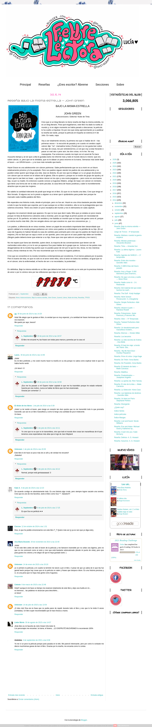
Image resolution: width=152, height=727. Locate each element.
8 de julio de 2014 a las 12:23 (32, 488)
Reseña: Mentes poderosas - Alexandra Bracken (125, 242)
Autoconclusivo (25, 297)
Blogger (84, 720)
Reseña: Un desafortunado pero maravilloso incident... (126, 329)
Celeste (17, 585)
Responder (18, 326)
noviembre (119, 206)
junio (117, 223)
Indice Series (119, 411)
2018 (115, 187)
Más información (123, 725)
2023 (115, 170)
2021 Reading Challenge (126, 540)
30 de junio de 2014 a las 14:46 (33, 355)
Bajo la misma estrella (39, 297)
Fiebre (122, 544)
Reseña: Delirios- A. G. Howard (126, 437)
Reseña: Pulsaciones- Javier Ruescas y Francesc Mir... (125, 314)
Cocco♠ (17, 526)
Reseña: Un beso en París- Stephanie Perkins (124, 400)
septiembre (119, 213)
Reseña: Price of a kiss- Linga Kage (128, 356)
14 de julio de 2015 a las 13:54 (35, 605)
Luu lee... (126, 484)
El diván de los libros (23, 406)
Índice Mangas (120, 418)
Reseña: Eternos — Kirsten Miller (127, 333)
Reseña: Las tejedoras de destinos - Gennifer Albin (127, 394)
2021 (115, 176)
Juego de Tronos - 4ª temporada (126, 232)
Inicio (58, 695)
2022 (115, 173)
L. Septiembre (27, 336)
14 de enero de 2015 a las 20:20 (35, 564)
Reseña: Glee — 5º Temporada (126, 319)
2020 (115, 180)
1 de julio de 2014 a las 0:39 (43, 406)
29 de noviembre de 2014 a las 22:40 (45, 542)
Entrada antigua (97, 695)
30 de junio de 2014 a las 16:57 (49, 336)
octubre (118, 210)
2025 (115, 163)
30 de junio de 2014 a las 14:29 (30, 314)
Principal (25, 84)
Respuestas (21, 331)
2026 (115, 159)
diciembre (119, 203)
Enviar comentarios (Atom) (29, 699)
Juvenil (59, 297)
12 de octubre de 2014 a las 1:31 (34, 526)
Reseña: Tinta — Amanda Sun (126, 246)
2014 (115, 200)
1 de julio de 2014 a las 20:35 (34, 449)
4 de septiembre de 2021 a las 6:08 (36, 640)
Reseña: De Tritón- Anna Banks (126, 360)
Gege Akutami (123, 514)
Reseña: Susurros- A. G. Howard (127, 441)
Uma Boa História (124, 488)
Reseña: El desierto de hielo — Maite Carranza (126, 368)
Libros (65, 297)
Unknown (18, 449)
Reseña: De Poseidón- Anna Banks (127, 363)
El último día (122, 498)
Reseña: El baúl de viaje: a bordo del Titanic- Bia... (127, 346)
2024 (115, 166)
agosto (117, 217)
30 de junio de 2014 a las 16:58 (49, 382)
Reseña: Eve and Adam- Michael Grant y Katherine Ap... (127, 428)
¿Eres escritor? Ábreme (72, 84)
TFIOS (87, 297)
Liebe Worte (19, 622)
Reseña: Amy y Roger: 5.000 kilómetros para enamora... (125, 273)
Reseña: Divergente (122, 404)
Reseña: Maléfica (121, 372)
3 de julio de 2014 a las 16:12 (48, 469)
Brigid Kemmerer (124, 501)
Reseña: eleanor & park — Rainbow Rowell (124, 309)
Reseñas (44, 84)
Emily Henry (123, 490)
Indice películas (120, 414)
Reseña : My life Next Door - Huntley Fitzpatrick (125, 352)
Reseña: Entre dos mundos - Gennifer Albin (125, 262)
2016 (115, 193)
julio (116, 220)
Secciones (102, 84)
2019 (115, 183)
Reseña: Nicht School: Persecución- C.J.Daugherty (126, 298)
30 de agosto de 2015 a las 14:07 (38, 622)
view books (137, 560)
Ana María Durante (22, 542)
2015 (115, 197)
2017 (115, 190)
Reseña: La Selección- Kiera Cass (127, 390)
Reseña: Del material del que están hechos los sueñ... (127, 289)
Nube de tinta (72, 297)
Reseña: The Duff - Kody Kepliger (127, 293)
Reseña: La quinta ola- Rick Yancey (128, 381)
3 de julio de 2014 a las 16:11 (48, 428)
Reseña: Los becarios (122, 337)
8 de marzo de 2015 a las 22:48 (34, 585)
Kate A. (17, 488)
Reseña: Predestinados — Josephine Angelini (124, 376)
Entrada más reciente (16, 695)
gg (15, 314)
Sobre (120, 84)
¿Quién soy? (119, 407)
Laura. (17, 355)
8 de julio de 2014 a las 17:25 (48, 508)
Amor (18, 297)
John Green (52, 297)
